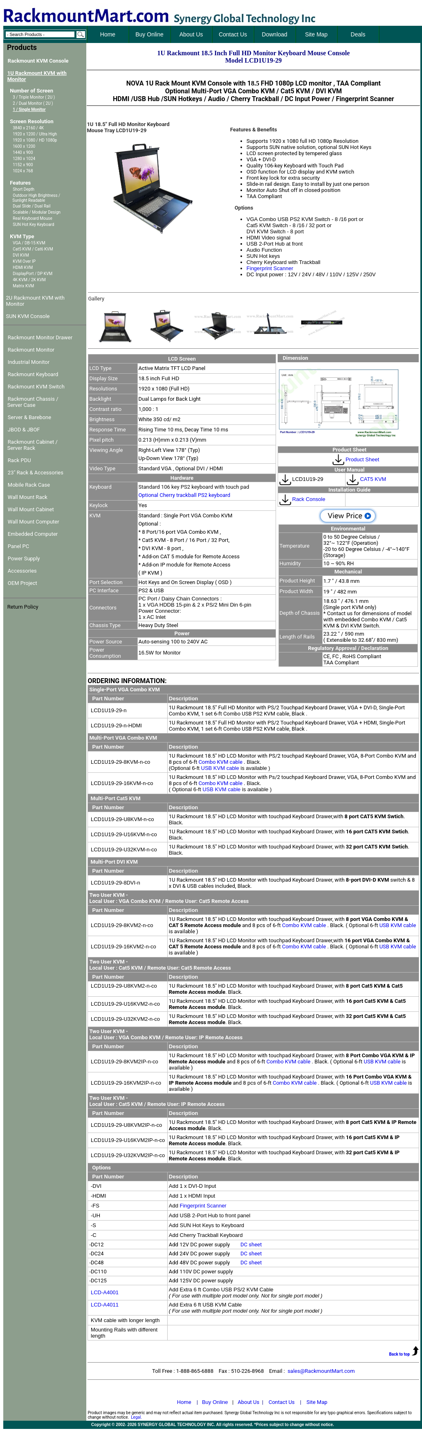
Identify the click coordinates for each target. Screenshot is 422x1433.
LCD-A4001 (105, 1292)
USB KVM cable (221, 768)
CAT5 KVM (366, 479)
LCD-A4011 (105, 1305)
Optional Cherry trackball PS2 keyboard (185, 495)
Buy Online (215, 1402)
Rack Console (301, 499)
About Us (248, 1402)
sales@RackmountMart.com (321, 1371)
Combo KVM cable (221, 762)
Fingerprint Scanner (270, 268)
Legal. (136, 1417)
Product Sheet (362, 459)
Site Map (317, 1402)
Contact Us (282, 1402)
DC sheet (251, 1244)
